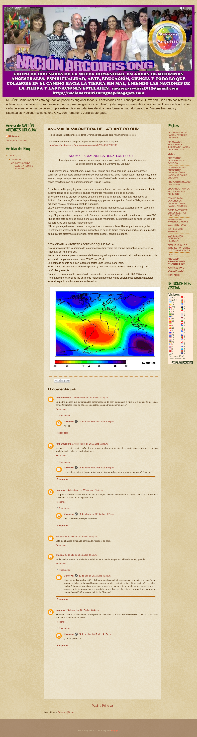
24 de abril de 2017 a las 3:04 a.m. (82, 610)
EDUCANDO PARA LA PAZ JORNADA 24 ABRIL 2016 (178, 191)
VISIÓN (171, 154)
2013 (12, 155)
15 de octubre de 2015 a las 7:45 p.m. (90, 397)
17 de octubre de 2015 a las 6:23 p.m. (90, 444)
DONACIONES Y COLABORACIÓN (176, 269)
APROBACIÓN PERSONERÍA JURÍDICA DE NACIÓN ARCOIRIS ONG (179, 146)
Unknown (69, 421)
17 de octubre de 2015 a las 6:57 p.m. (97, 467)
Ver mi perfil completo (16, 140)
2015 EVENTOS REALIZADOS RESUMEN (175, 238)
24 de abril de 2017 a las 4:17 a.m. (95, 634)
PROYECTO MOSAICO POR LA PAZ (179, 183)
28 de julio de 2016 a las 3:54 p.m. (81, 536)
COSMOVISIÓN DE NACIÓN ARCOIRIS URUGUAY (22, 166)
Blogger (115, 730)
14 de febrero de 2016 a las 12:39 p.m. (84, 490)
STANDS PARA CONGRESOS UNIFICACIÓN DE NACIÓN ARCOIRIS (177, 202)
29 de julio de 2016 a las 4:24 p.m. (95, 576)
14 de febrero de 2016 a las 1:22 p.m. (96, 514)
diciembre (17, 159)
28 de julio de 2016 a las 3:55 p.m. (81, 555)
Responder (61, 409)
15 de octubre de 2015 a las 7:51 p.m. (97, 421)
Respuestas (64, 415)
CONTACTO (174, 275)
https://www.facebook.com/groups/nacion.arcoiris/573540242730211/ (82, 145)
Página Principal (103, 705)
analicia (60, 536)
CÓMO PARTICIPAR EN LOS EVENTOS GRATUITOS (178, 213)
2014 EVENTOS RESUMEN (175, 230)
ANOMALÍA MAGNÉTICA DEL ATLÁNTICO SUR (177, 261)
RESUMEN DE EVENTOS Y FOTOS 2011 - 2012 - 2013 (178, 222)
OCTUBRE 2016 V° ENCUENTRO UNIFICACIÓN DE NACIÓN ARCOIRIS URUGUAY (177, 172)
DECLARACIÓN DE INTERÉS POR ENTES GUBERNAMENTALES (179, 248)
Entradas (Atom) (66, 712)
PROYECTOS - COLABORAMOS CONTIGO (176, 160)
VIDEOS (172, 254)
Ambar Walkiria (63, 397)
